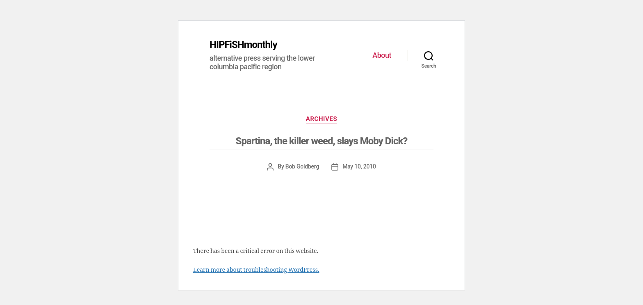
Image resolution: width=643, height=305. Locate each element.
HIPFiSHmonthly (243, 45)
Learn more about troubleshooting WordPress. (256, 269)
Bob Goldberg (302, 166)
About (381, 55)
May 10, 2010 (359, 166)
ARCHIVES (321, 119)
